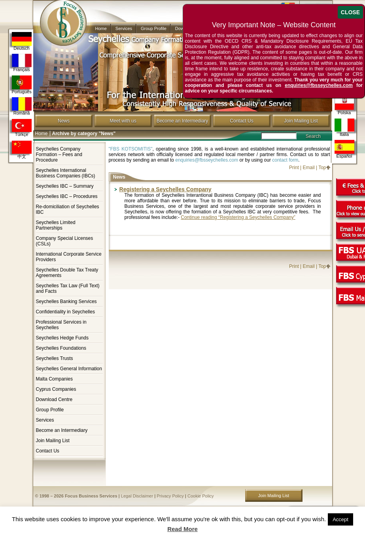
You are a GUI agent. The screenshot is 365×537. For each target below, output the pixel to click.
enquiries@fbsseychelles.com (206, 160)
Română (22, 106)
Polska (344, 105)
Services (123, 28)
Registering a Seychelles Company (165, 189)
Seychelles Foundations (61, 348)
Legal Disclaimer (137, 496)
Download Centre (54, 399)
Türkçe (22, 128)
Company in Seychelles (60, 16)
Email (309, 167)
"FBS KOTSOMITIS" (131, 149)
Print (294, 167)
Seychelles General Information (69, 368)
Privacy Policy (170, 496)
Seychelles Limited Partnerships (56, 225)
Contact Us (241, 121)
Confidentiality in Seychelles (65, 312)
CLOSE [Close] (350, 12)
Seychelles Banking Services (66, 301)
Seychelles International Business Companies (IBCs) (65, 173)
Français (22, 63)
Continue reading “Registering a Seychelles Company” (238, 217)
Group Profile (153, 28)
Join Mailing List (301, 121)
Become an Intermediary (182, 121)
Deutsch (22, 41)
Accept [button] (340, 519)
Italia (344, 127)
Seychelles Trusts (54, 358)
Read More (182, 529)
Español (344, 149)
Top (322, 167)
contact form (285, 160)
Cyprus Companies (56, 389)
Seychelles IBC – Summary (65, 186)
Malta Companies (54, 379)
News (64, 121)
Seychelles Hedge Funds (62, 338)
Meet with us (123, 121)
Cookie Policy (200, 496)
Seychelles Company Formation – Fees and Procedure (59, 154)
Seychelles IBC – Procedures (67, 196)
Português (22, 84)
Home (101, 28)
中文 (22, 150)
